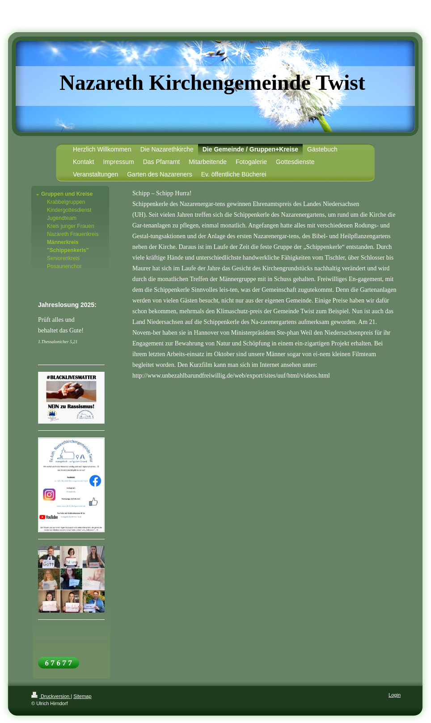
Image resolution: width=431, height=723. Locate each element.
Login (395, 695)
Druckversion (51, 696)
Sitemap (82, 696)
